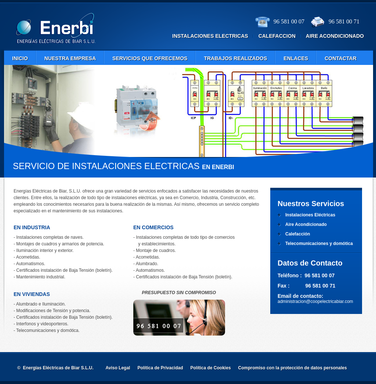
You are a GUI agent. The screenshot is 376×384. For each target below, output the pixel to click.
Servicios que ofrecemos (149, 58)
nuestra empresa (70, 58)
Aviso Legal (118, 367)
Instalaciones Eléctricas (310, 214)
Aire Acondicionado (306, 224)
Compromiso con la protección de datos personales (292, 367)
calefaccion (277, 36)
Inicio (20, 58)
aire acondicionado (335, 36)
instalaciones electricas (210, 36)
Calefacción (297, 234)
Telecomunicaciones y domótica (319, 243)
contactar (341, 58)
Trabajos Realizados (235, 58)
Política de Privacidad (160, 367)
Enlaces (295, 58)
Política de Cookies (211, 367)
